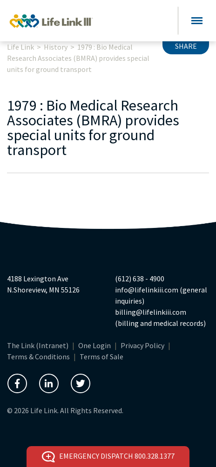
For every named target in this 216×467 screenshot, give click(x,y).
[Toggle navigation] (197, 20)
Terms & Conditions (38, 356)
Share (186, 46)
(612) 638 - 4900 (139, 278)
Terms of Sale (101, 356)
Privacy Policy (142, 345)
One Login (94, 345)
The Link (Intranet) (37, 345)
